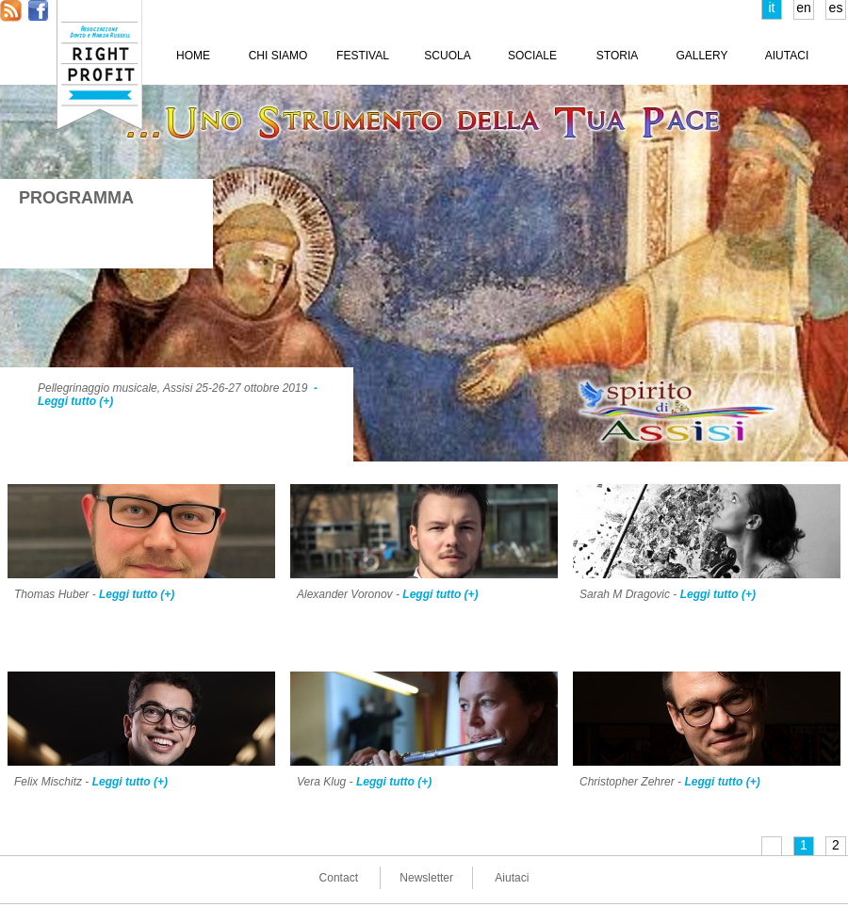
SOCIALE (532, 55)
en (803, 7)
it (772, 7)
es (836, 7)
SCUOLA (447, 55)
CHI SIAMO (278, 55)
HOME (193, 55)
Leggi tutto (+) (136, 594)
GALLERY (701, 55)
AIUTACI (786, 55)
